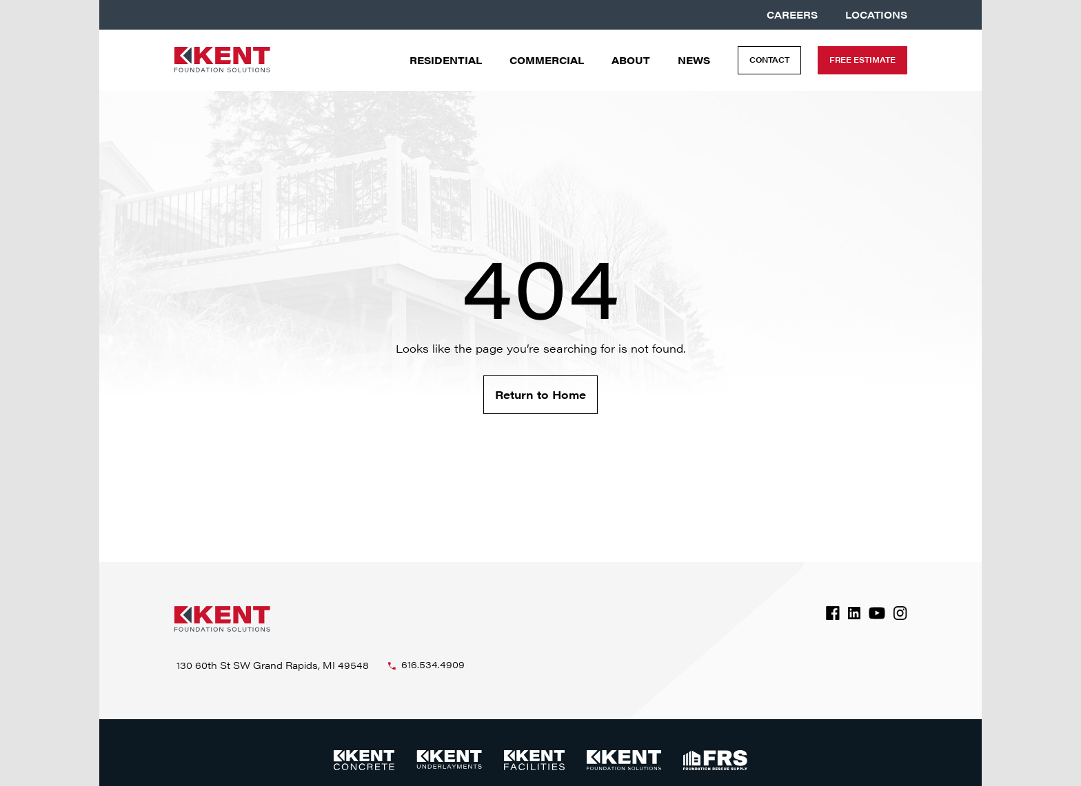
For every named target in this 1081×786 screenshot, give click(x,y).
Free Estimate (862, 59)
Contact (769, 59)
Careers (792, 14)
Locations (876, 14)
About (631, 60)
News (694, 60)
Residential (446, 60)
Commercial (546, 60)
